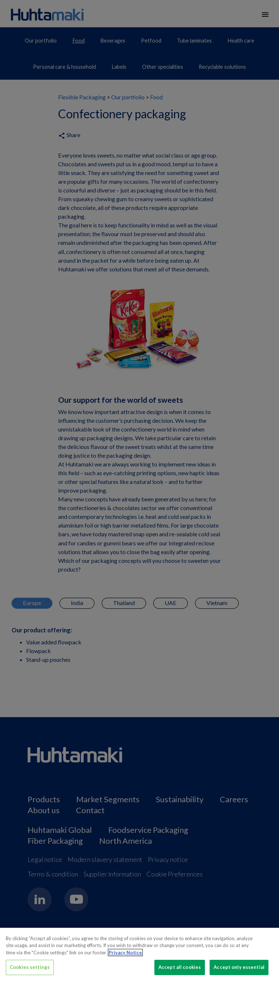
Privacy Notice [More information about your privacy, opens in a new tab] (125, 952)
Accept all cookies (179, 967)
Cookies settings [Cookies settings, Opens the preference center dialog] (30, 967)
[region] (139, 955)
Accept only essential (239, 967)
